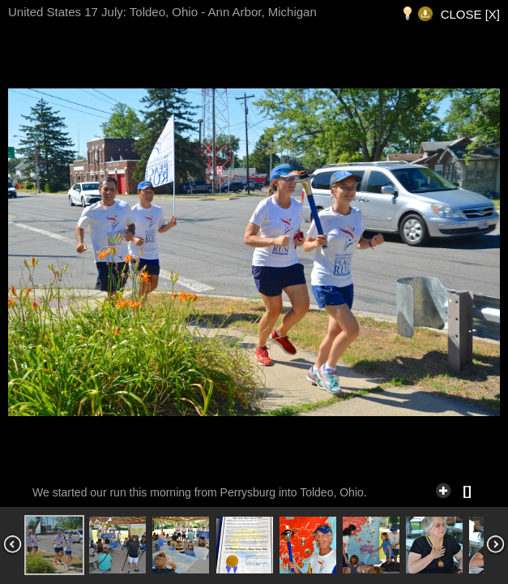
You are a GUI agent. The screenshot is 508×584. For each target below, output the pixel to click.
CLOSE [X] (470, 14)
